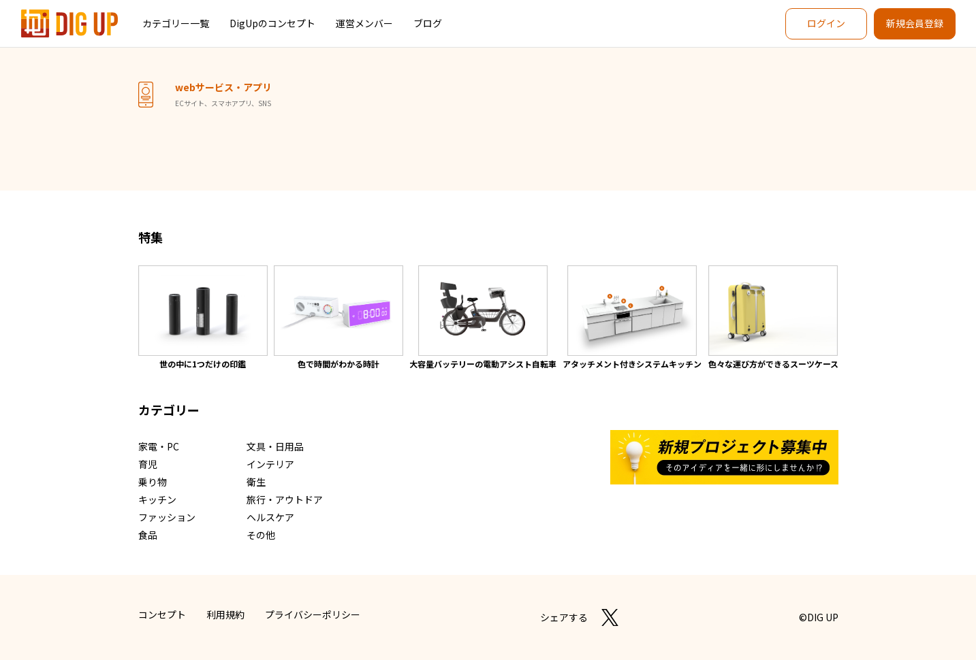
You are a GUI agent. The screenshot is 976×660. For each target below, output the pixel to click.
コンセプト (162, 614)
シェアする (564, 617)
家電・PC (158, 446)
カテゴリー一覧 (175, 23)
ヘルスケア (270, 517)
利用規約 (225, 614)
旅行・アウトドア (285, 499)
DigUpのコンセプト (272, 23)
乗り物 (152, 482)
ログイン (826, 23)
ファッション (166, 517)
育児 (147, 464)
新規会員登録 (914, 23)
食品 (147, 535)
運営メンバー (364, 23)
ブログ (427, 23)
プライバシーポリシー (312, 614)
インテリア (270, 464)
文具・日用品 (275, 446)
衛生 (256, 482)
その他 (261, 535)
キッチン (157, 499)
